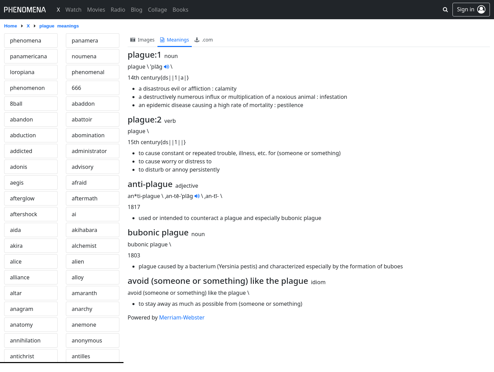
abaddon (83, 103)
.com (204, 39)
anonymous (87, 340)
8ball (16, 103)
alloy (78, 277)
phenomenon (27, 88)
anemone (84, 324)
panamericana (28, 56)
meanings (174, 39)
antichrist (22, 356)
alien (78, 261)
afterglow (22, 198)
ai (74, 214)
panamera (85, 40)
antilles (81, 356)
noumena (84, 56)
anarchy (82, 309)
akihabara (84, 230)
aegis (17, 182)
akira (16, 245)
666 (76, 88)
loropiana (22, 72)
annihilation (25, 340)
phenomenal (88, 72)
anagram (21, 309)
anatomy (21, 324)
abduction (23, 135)
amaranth (84, 293)
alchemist (84, 245)
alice (16, 261)
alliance (20, 277)
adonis (18, 167)
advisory (82, 167)
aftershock (23, 214)
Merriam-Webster (181, 317)
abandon (21, 119)
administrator (89, 151)
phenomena (25, 40)
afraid (79, 182)
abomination (88, 135)
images (142, 39)
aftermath (85, 198)
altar (16, 293)
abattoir (82, 119)
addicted (21, 151)
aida (15, 230)
